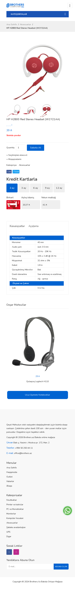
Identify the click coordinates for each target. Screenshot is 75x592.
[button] (65, 72)
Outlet (9, 476)
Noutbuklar (11, 500)
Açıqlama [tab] (33, 226)
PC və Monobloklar (15, 509)
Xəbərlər (10, 481)
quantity (10, 147)
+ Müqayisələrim (13, 159)
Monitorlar (11, 513)
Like (9, 171)
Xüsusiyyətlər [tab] (17, 226)
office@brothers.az (23, 453)
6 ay (35, 188)
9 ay (47, 188)
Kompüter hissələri (14, 518)
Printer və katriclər (14, 504)
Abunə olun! (61, 566)
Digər (8, 536)
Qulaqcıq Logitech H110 (37, 381)
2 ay (12, 188)
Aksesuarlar (25, 24)
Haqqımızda (11, 472)
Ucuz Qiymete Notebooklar (37, 394)
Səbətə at (35, 147)
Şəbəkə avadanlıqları (16, 527)
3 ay (23, 188)
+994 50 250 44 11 (24, 448)
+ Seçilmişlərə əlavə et (16, 155)
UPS (8, 532)
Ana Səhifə (11, 24)
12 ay (59, 188)
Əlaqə (9, 485)
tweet (16, 171)
